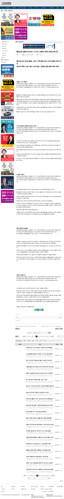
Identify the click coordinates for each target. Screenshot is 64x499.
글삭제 (61, 328)
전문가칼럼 (51, 7)
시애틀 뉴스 (7, 7)
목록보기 (17, 328)
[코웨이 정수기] (34, 19)
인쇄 (60, 314)
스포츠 (29, 340)
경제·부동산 (4, 44)
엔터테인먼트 (43, 7)
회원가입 (60, 4)
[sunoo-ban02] (20, 33)
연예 (24, 340)
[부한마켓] (7, 33)
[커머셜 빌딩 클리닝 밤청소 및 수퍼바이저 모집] (47, 19)
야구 (41, 340)
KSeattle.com (9, 494)
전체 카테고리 (19, 340)
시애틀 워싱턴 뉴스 (5, 41)
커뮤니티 (36, 7)
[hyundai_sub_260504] (7, 112)
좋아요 (18, 314)
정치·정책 (4, 55)
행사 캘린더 (4, 62)
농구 (37, 340)
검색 (49, 332)
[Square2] (7, 19)
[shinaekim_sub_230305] (20, 19)
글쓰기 (17, 336)
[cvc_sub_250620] (7, 98)
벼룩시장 (14, 7)
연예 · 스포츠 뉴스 (5, 59)
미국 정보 (30, 7)
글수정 (57, 328)
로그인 (56, 4)
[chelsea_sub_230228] (7, 140)
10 (46, 336)
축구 (45, 340)
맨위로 (59, 486)
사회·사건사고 (5, 50)
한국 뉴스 (3, 57)
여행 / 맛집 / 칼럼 (22, 7)
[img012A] (7, 182)
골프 (33, 340)
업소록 (57, 7)
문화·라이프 (4, 48)
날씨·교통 (4, 46)
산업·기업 (4, 53)
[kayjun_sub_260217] (7, 126)
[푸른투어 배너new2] (7, 70)
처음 (24, 336)
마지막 (52, 336)
